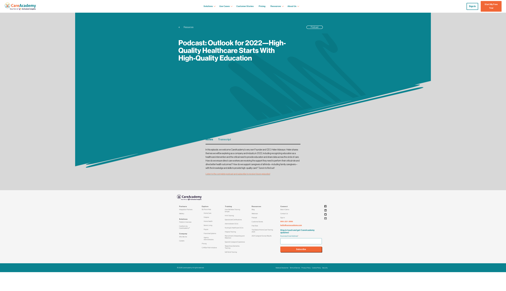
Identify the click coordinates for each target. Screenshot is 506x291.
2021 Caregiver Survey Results (261, 236)
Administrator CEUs (231, 224)
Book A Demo (284, 209)
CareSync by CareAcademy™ (184, 227)
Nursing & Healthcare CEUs (234, 228)
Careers (181, 241)
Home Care (207, 213)
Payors (206, 229)
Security (325, 268)
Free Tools (255, 226)
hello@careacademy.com (291, 225)
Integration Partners (185, 209)
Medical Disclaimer (282, 268)
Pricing (204, 243)
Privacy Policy (306, 268)
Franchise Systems (210, 233)
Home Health (208, 221)
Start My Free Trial (491, 6)
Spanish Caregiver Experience (235, 242)
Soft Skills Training (231, 252)
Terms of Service (295, 268)
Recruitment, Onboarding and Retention (235, 237)
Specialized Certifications (233, 219)
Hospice (206, 217)
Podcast (254, 217)
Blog (253, 209)
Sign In (472, 6)
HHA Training (229, 215)
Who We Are (183, 237)
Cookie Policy (316, 268)
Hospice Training (230, 232)
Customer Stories (257, 221)
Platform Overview (185, 222)
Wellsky (181, 213)
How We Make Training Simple (232, 210)
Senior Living (208, 225)
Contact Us (284, 213)
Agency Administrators (209, 238)
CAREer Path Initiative (209, 247)
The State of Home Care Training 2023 (262, 231)
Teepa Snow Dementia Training (232, 247)
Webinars (255, 213)
